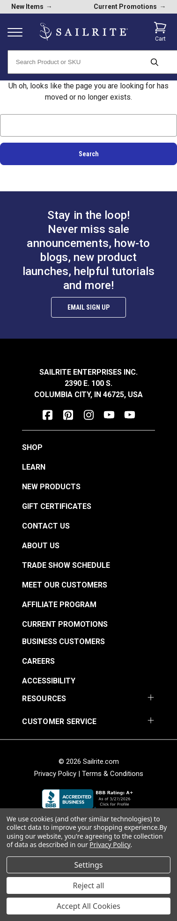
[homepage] (83, 32)
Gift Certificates (56, 506)
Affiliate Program (59, 604)
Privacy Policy (55, 773)
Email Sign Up (88, 307)
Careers (38, 661)
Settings (88, 865)
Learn (33, 467)
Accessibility (48, 680)
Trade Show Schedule (66, 565)
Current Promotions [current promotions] (130, 6)
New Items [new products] (31, 6)
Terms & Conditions (112, 773)
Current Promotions (65, 624)
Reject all (88, 885)
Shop (32, 447)
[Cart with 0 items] (160, 32)
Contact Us (46, 526)
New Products (51, 486)
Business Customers (63, 641)
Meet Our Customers (64, 584)
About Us (40, 545)
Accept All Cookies (88, 906)
